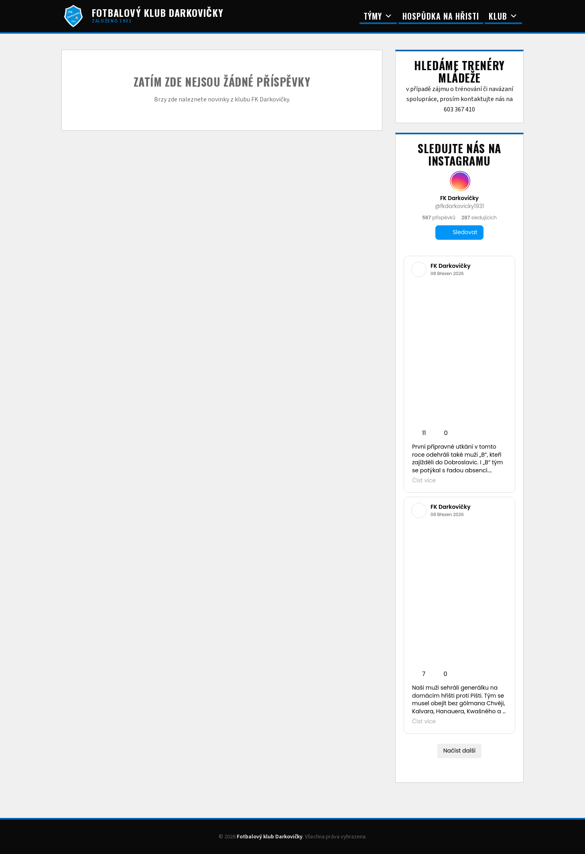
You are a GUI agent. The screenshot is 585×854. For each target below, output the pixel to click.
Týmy (378, 16)
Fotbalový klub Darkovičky (270, 837)
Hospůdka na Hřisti (440, 16)
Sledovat (459, 232)
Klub (503, 16)
